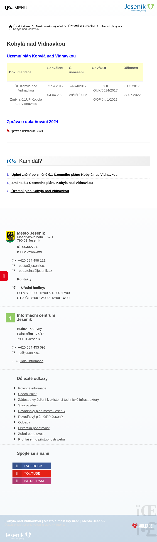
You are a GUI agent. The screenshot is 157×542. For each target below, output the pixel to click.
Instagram (34, 481)
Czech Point (27, 394)
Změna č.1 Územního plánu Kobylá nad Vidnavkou (50, 183)
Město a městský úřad (49, 26)
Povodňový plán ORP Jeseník (40, 416)
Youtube (32, 473)
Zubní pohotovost (31, 434)
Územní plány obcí (112, 26)
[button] (16, 8)
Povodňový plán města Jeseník (41, 411)
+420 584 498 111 (31, 260)
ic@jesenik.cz (29, 352)
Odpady (24, 422)
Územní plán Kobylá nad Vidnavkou (38, 191)
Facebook (33, 466)
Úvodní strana (139, 7)
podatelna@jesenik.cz (35, 270)
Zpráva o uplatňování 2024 (27, 131)
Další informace (31, 361)
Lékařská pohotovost (33, 428)
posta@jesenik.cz (32, 265)
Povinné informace (32, 388)
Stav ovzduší (28, 405)
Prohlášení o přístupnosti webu (41, 439)
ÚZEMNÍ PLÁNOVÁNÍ (81, 26)
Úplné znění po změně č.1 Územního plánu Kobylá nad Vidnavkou (62, 174)
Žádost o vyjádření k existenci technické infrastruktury (58, 399)
